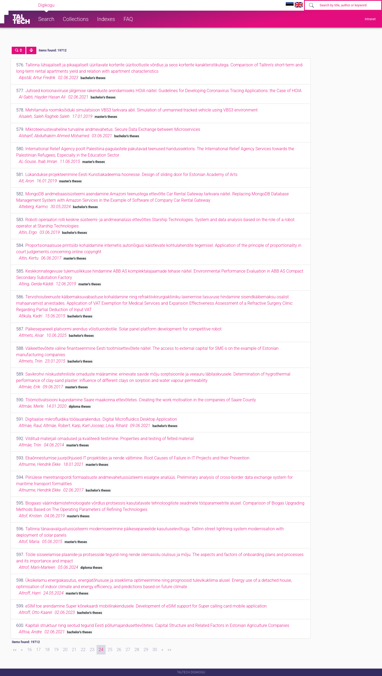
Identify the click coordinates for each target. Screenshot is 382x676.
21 (74, 649)
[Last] (169, 650)
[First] (15, 650)
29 (146, 649)
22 (83, 649)
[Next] (162, 650)
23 (92, 649)
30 (154, 649)
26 (118, 649)
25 (110, 649)
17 (38, 649)
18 (47, 649)
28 (136, 649)
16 (29, 649)
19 (56, 649)
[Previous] (22, 650)
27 (127, 649)
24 (101, 649)
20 (65, 649)
